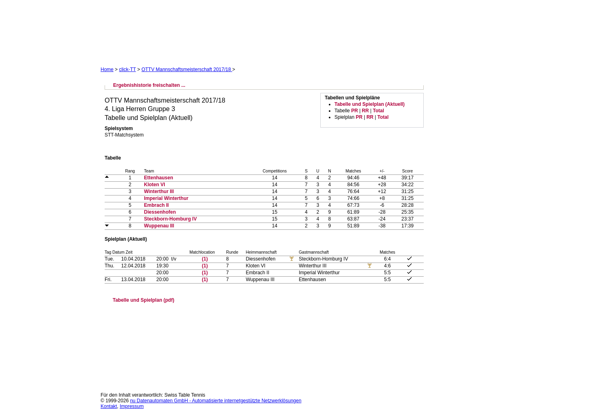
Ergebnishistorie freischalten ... (149, 85)
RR (365, 110)
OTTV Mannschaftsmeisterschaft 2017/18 (186, 69)
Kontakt (109, 406)
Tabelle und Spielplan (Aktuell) (369, 104)
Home (107, 69)
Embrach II (156, 205)
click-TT (127, 69)
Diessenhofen (160, 212)
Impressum (131, 406)
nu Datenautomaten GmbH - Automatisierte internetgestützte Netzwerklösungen (215, 400)
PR (354, 110)
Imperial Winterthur (166, 198)
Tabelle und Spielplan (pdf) (143, 300)
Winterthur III (159, 191)
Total (378, 110)
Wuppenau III (159, 226)
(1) (205, 259)
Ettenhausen (158, 178)
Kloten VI (154, 184)
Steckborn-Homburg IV (170, 219)
